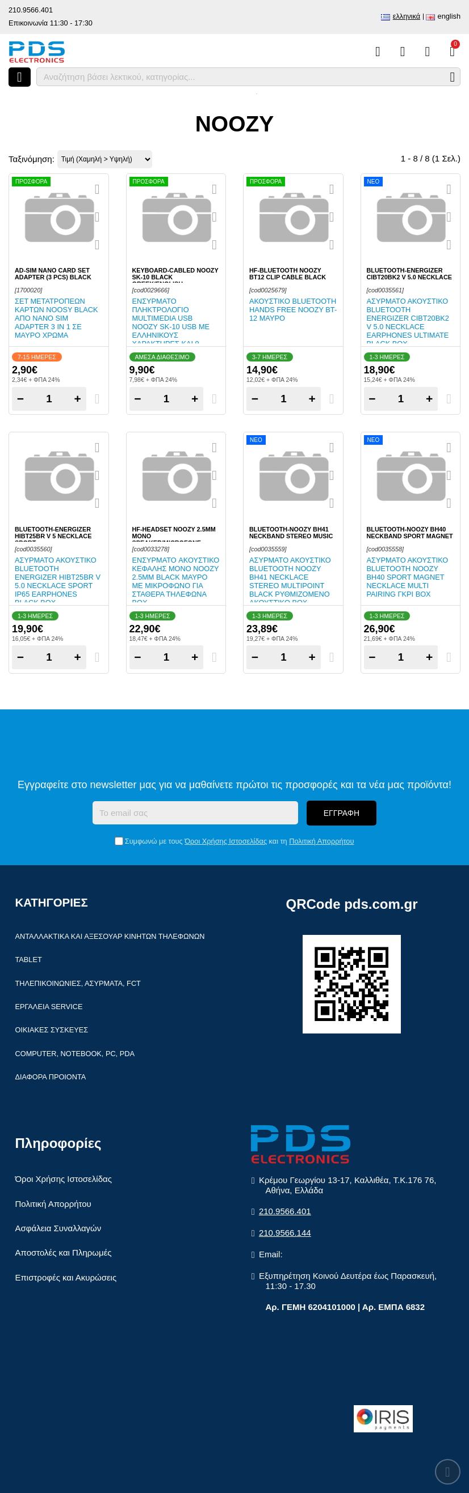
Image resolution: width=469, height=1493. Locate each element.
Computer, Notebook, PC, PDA (75, 1053)
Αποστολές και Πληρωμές (63, 1252)
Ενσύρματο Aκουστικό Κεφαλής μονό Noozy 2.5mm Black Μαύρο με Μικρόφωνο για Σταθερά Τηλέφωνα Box (176, 581)
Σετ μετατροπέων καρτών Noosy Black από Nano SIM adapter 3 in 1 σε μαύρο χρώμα (56, 318)
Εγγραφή (341, 813)
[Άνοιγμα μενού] (20, 77)
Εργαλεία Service (49, 1006)
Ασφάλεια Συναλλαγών (58, 1228)
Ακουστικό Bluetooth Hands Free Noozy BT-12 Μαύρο (293, 309)
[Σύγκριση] (378, 51)
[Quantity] (49, 399)
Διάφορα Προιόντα (50, 1077)
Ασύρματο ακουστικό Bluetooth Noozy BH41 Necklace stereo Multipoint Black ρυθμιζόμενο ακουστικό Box (290, 581)
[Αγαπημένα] (403, 51)
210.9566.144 (285, 1232)
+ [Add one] (77, 398)
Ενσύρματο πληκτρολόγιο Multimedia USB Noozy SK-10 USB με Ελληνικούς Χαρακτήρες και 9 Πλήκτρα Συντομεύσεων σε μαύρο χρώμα (171, 335)
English (449, 16)
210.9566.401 (31, 10)
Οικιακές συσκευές (52, 1030)
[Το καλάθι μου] (452, 51)
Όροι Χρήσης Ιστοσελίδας (226, 841)
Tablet (28, 959)
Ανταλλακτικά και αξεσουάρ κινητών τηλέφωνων (110, 936)
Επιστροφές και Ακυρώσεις (66, 1277)
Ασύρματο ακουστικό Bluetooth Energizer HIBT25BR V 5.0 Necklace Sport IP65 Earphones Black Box (58, 581)
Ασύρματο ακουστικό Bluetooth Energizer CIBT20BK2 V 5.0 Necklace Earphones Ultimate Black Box (408, 322)
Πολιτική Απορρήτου (321, 841)
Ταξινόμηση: (32, 159)
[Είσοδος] (427, 51)
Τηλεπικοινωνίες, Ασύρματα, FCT (78, 983)
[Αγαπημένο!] (97, 217)
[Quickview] (97, 189)
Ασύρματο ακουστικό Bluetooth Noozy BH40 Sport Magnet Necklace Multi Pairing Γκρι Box (408, 577)
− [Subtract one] (20, 398)
